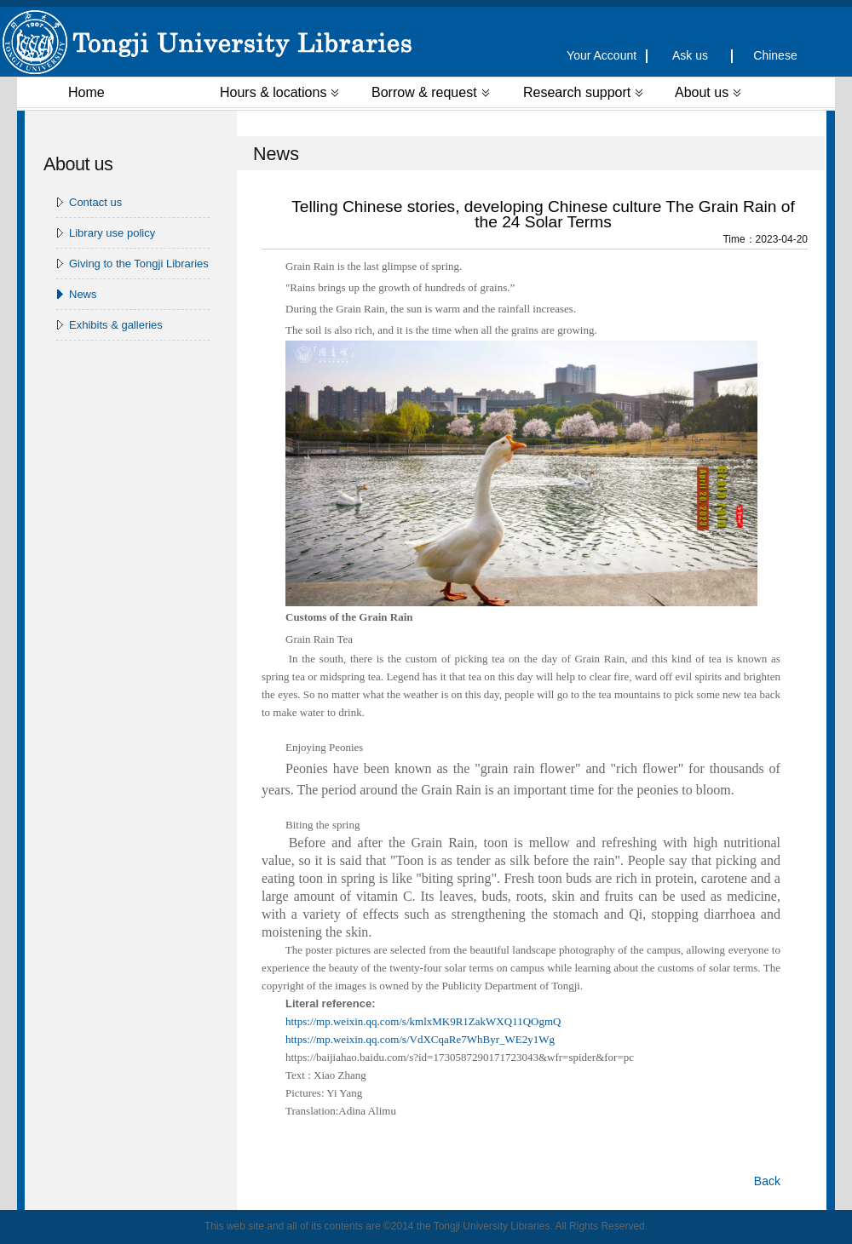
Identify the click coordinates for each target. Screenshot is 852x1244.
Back (767, 1181)
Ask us (690, 55)
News (83, 294)
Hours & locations (279, 92)
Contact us (95, 202)
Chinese (775, 55)
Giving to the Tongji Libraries (139, 263)
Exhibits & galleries (116, 324)
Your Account (605, 55)
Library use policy (112, 232)
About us (707, 92)
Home (86, 92)
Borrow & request (430, 92)
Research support (582, 92)
